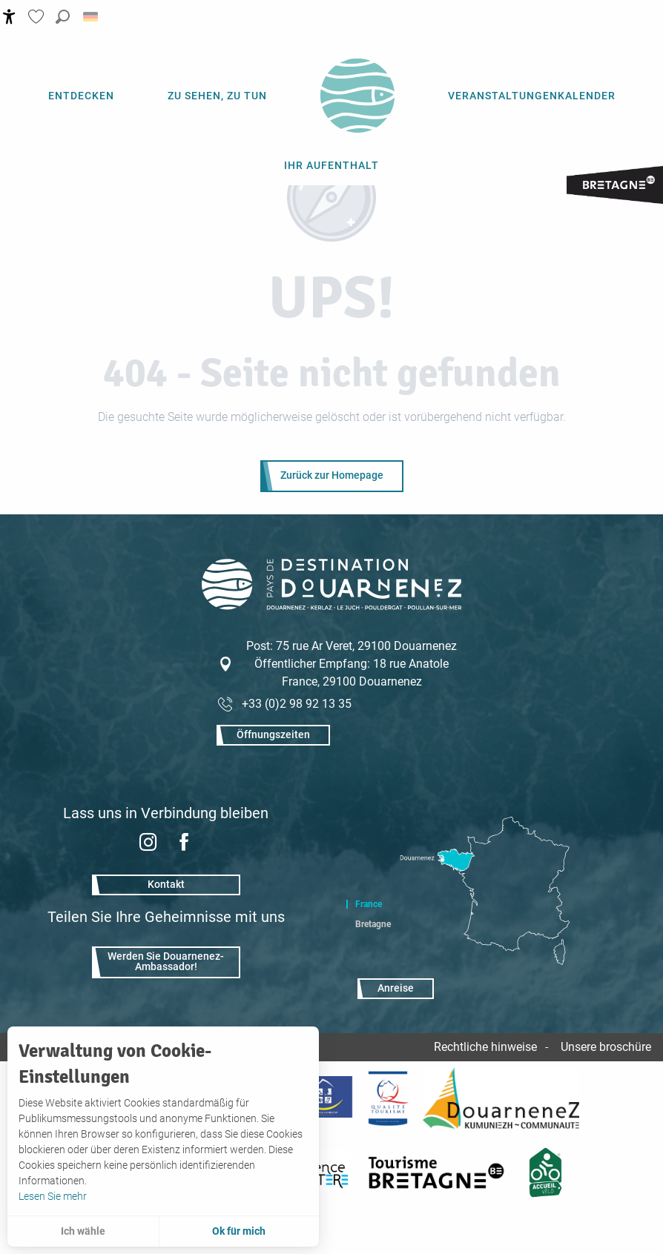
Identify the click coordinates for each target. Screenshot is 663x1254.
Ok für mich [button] (238, 1231)
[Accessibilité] (9, 16)
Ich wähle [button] (83, 1231)
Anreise (395, 988)
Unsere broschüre (606, 1047)
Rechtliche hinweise (485, 1047)
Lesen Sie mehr (53, 1196)
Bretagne (373, 924)
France (368, 904)
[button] (63, 17)
